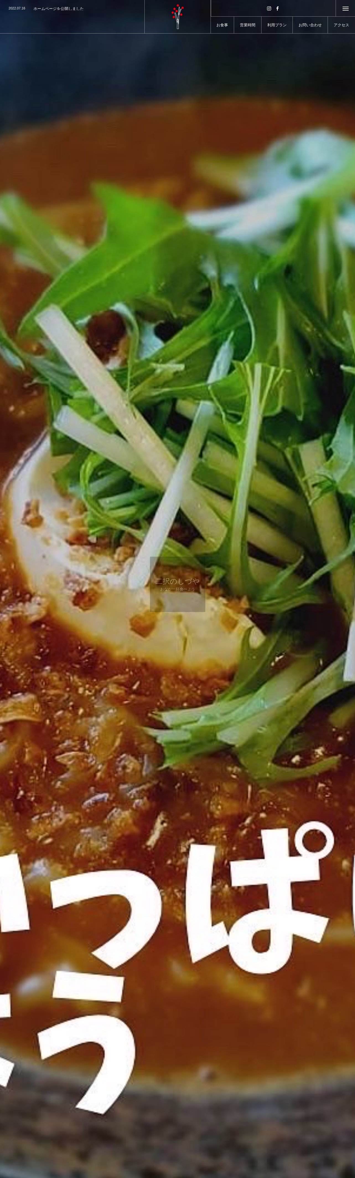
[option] (72, 8)
